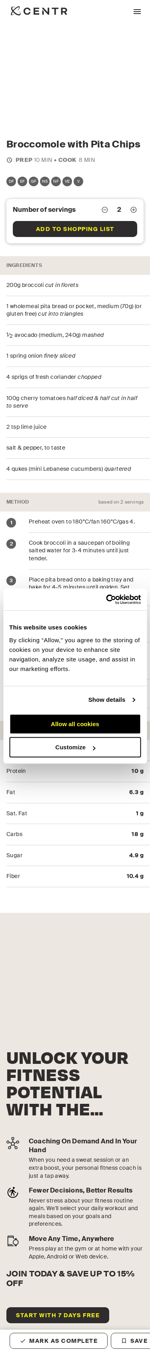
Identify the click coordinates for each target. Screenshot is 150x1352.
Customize (75, 747)
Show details (107, 699)
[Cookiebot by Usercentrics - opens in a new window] (107, 599)
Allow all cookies (75, 724)
